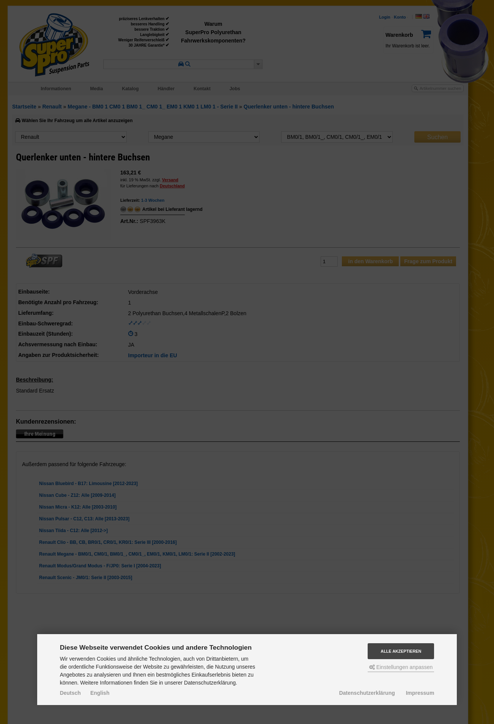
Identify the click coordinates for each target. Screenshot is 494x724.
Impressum (420, 693)
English (100, 693)
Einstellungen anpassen (401, 667)
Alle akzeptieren (401, 651)
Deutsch (70, 693)
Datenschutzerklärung (367, 693)
